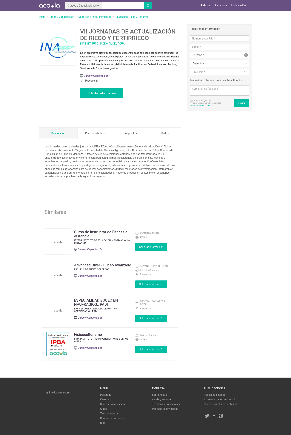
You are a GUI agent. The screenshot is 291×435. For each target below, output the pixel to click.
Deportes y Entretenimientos (94, 16)
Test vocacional (109, 413)
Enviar (241, 103)
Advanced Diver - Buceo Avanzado (102, 265)
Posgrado (105, 394)
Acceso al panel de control (219, 399)
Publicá (206, 5)
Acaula (49, 5)
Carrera (104, 399)
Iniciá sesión (238, 5)
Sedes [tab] (165, 133)
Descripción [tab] (58, 133)
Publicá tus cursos (214, 394)
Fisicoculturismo (88, 334)
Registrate (221, 5)
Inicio (42, 16)
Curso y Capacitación (62, 16)
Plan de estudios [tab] (94, 133)
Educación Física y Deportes (132, 16)
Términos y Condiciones (201, 105)
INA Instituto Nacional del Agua (102, 43)
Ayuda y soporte (161, 399)
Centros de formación (112, 418)
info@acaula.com (57, 392)
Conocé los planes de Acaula (220, 404)
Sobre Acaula (159, 394)
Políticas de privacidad (165, 408)
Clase (103, 408)
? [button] (246, 55)
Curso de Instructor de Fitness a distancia (100, 234)
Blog (102, 422)
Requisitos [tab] (130, 133)
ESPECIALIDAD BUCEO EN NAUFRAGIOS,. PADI (96, 302)
